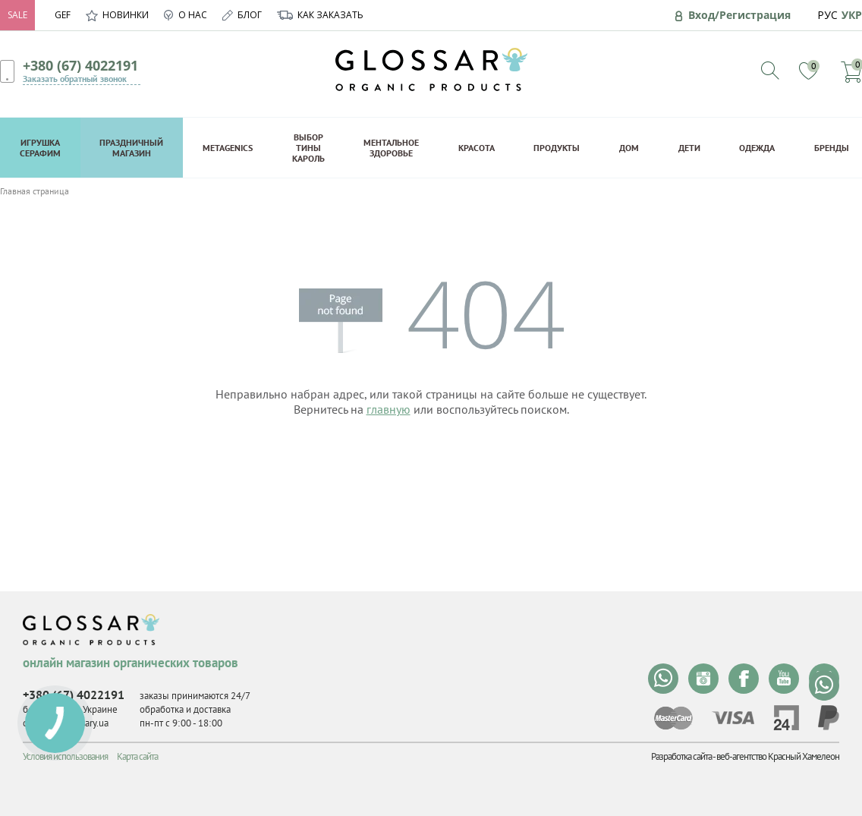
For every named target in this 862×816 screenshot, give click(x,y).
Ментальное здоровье (391, 148)
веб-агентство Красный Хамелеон (777, 756)
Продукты (556, 147)
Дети (689, 147)
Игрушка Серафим (40, 148)
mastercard (673, 718)
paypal (828, 717)
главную (389, 409)
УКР (852, 15)
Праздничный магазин (131, 148)
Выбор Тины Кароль (308, 147)
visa (733, 717)
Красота (476, 147)
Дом (629, 147)
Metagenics (228, 147)
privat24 (786, 717)
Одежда (757, 147)
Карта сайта (137, 756)
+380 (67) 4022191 (80, 65)
